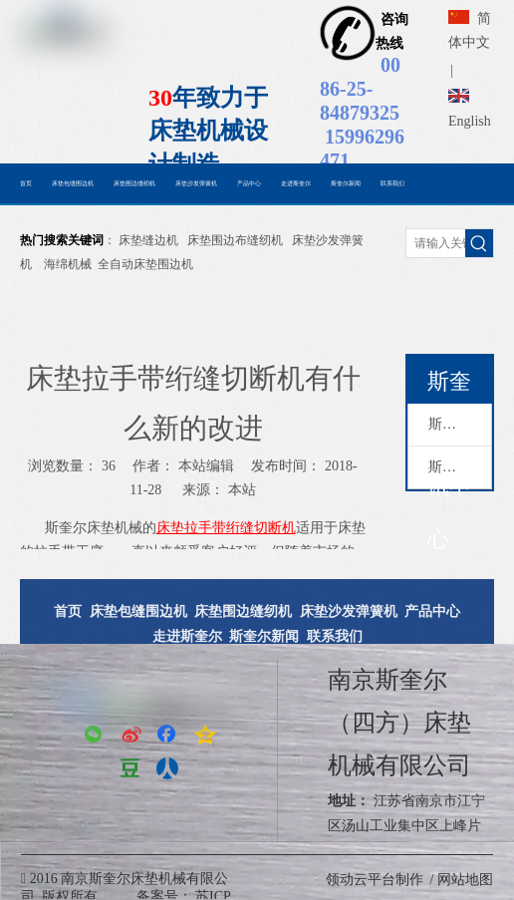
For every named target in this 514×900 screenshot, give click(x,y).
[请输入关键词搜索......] (435, 243)
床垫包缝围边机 (138, 611)
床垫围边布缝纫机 (235, 240)
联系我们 (335, 636)
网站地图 (465, 879)
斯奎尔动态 (459, 424)
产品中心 (432, 611)
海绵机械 (68, 264)
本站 (242, 489)
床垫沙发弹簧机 (348, 611)
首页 (68, 611)
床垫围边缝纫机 (243, 611)
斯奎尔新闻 (459, 466)
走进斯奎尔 (187, 636)
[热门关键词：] (479, 243)
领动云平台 (360, 879)
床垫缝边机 (148, 240)
